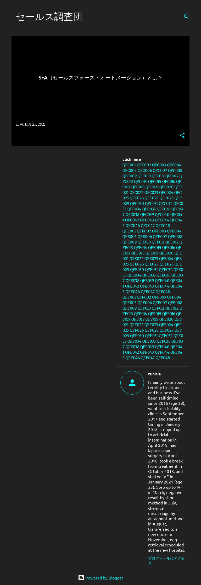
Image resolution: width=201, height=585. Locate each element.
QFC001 (129, 165)
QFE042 (132, 286)
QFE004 (174, 231)
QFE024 (166, 258)
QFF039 (147, 346)
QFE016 (168, 247)
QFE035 (149, 275)
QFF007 (160, 302)
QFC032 (165, 203)
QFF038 (132, 346)
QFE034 (134, 275)
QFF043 (147, 352)
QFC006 (145, 170)
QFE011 (158, 242)
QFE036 (163, 275)
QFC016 (168, 181)
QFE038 (132, 280)
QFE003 (159, 231)
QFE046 (133, 291)
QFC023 (151, 192)
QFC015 (154, 181)
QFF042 (132, 352)
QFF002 (144, 297)
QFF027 (152, 330)
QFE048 (163, 291)
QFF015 (154, 313)
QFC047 (148, 225)
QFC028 (167, 198)
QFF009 (129, 308)
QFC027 (152, 198)
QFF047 (148, 357)
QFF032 (165, 335)
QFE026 (137, 264)
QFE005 (129, 236)
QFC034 (134, 209)
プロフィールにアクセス (166, 561)
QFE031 (151, 269)
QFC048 (163, 225)
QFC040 (162, 214)
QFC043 (147, 220)
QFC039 (147, 214)
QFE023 (151, 258)
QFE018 (137, 253)
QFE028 (167, 264)
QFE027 (152, 264)
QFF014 (140, 313)
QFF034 (134, 341)
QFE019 (152, 253)
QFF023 (151, 324)
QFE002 (144, 231)
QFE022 (136, 258)
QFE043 (147, 286)
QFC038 (132, 214)
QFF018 (137, 319)
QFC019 (152, 187)
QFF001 (129, 297)
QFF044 (162, 352)
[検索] (186, 16)
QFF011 (158, 308)
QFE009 (129, 242)
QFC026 (137, 198)
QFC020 (166, 187)
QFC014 (140, 181)
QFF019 (152, 319)
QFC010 (144, 176)
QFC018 (137, 187)
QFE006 (145, 236)
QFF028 (167, 330)
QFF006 (145, 302)
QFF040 (162, 346)
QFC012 (171, 176)
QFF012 (171, 308)
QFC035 (149, 209)
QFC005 (129, 170)
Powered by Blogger (100, 577)
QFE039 (147, 280)
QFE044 (162, 286)
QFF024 (166, 324)
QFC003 (159, 165)
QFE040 (162, 280)
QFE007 (160, 236)
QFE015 (154, 247)
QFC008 (175, 170)
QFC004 (174, 165)
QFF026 (137, 330)
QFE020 (166, 253)
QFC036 (163, 209)
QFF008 (175, 302)
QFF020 (166, 319)
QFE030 (137, 269)
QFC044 (162, 220)
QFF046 (133, 357)
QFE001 (129, 231)
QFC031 (151, 203)
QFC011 (158, 176)
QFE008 (175, 236)
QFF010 (144, 308)
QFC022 (136, 192)
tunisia (154, 373)
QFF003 (159, 297)
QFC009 (129, 176)
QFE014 (140, 247)
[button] (182, 135)
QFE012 (171, 242)
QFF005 (129, 302)
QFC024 (166, 192)
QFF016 (168, 313)
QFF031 (151, 335)
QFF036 (163, 341)
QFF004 (174, 297)
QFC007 (160, 170)
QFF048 (163, 357)
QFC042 (132, 220)
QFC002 (144, 165)
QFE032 (165, 269)
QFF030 (137, 335)
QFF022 (136, 324)
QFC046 (133, 225)
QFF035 (149, 341)
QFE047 (148, 291)
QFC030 (137, 203)
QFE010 (144, 242)
